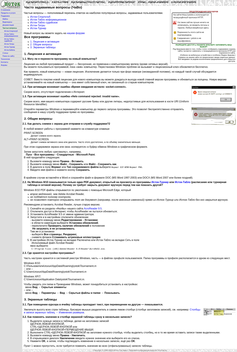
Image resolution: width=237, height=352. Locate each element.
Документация (8, 25)
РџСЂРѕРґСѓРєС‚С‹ (37, 2)
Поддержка (5, 16)
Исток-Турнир (9, 47)
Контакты (4, 62)
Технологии (5, 59)
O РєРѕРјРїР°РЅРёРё (183, 2)
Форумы (4, 65)
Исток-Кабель (9, 50)
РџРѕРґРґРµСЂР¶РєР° (121, 2)
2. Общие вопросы (41, 44)
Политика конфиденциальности (143, 350)
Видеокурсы (7, 22)
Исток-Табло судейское (9, 40)
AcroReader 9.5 (93, 208)
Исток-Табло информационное (11, 35)
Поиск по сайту (8, 56)
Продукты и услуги (8, 13)
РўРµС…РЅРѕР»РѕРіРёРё (153, 2)
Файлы (5, 19)
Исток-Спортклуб (11, 31)
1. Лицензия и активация (44, 41)
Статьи (5, 53)
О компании (5, 10)
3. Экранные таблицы (43, 47)
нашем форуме (76, 33)
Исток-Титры (9, 44)
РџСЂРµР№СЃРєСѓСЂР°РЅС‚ (88, 2)
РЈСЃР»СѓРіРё (60, 2)
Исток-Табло (183, 182)
